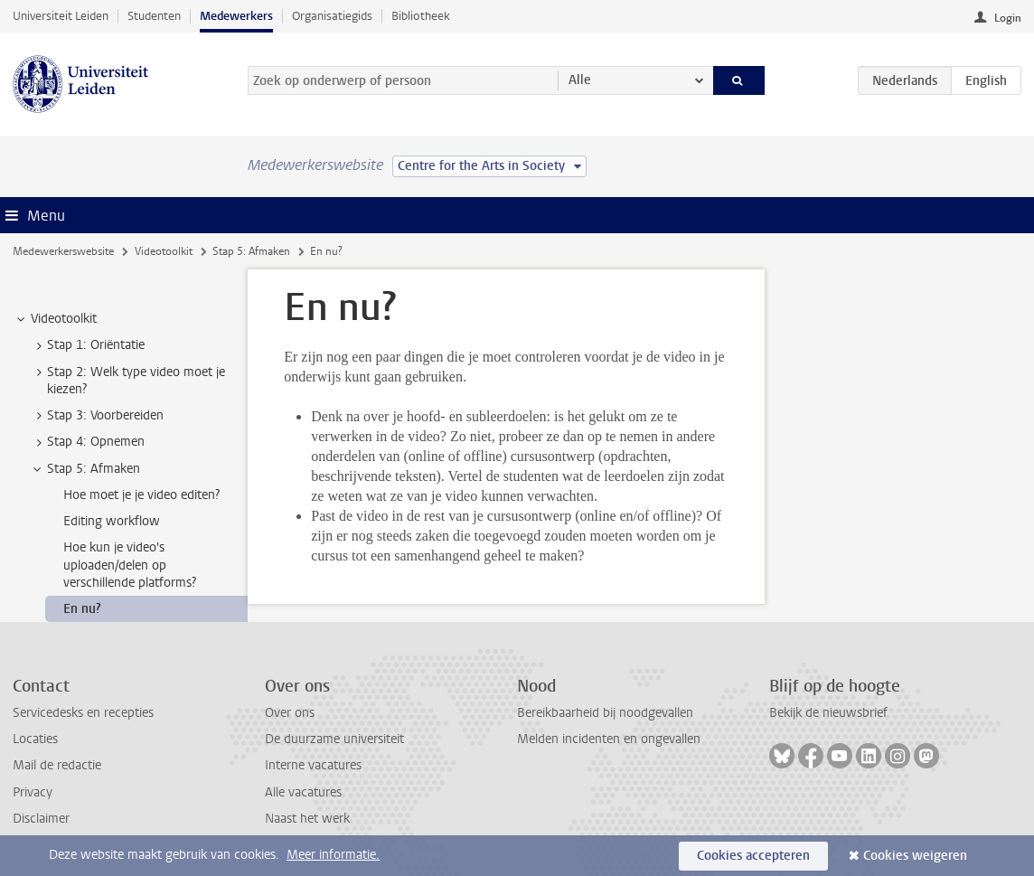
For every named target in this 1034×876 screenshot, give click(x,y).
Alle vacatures (303, 792)
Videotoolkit (164, 251)
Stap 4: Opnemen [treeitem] (87, 442)
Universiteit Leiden (60, 16)
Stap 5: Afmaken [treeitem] (85, 469)
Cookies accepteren (753, 855)
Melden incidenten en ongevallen (608, 739)
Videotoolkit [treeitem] (55, 319)
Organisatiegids (332, 16)
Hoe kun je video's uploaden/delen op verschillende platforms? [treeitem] (129, 565)
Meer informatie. (333, 854)
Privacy (32, 792)
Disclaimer (41, 818)
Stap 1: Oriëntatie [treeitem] (87, 345)
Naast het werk (307, 818)
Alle (580, 80)
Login (1007, 18)
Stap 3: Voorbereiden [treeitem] (97, 416)
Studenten (154, 16)
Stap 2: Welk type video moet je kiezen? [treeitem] (127, 380)
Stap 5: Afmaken (251, 251)
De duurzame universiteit (334, 739)
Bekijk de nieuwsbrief (828, 712)
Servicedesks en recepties (83, 712)
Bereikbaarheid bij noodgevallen (605, 712)
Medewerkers (236, 16)
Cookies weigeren (915, 855)
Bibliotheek (420, 16)
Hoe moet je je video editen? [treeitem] (141, 495)
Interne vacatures (313, 765)
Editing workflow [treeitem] (111, 521)
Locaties (35, 739)
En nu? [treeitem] (82, 608)
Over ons (290, 712)
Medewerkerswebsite (63, 251)
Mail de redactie (57, 765)
